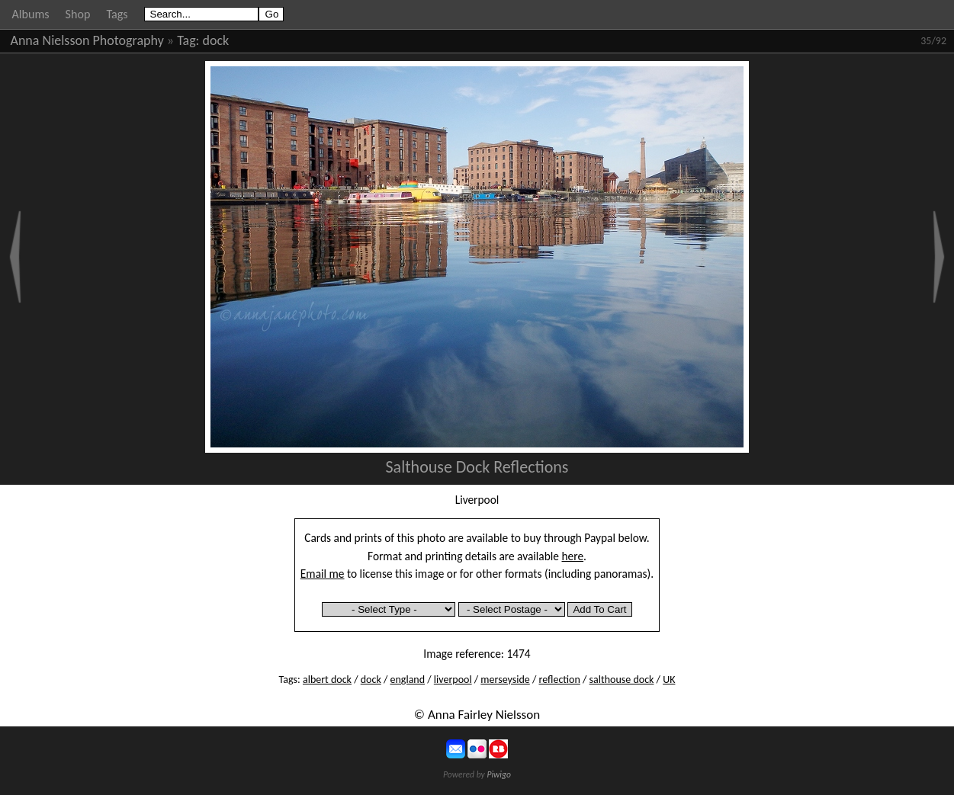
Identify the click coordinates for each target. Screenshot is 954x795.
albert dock (327, 679)
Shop (78, 14)
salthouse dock (621, 679)
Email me (322, 573)
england (408, 679)
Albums (31, 14)
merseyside (504, 679)
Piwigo (499, 774)
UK (669, 679)
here (573, 556)
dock (216, 40)
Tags (116, 14)
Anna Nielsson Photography (87, 40)
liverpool (453, 679)
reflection (559, 679)
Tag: (188, 40)
